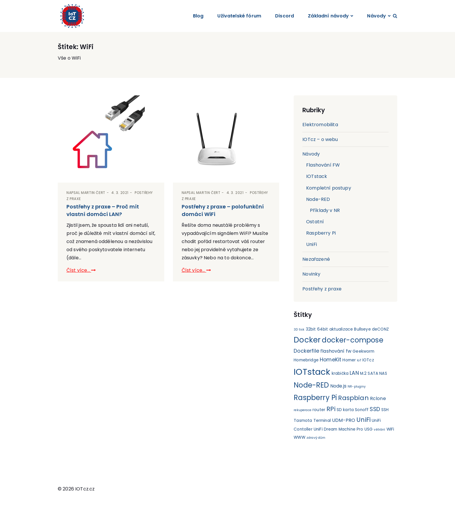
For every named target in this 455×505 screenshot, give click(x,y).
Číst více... (81, 270)
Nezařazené (316, 259)
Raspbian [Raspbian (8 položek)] (353, 397)
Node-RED (318, 199)
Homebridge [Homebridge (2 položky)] (306, 360)
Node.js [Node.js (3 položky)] (338, 386)
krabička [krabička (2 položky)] (340, 373)
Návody (376, 16)
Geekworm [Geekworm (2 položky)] (363, 351)
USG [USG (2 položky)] (368, 429)
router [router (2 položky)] (319, 410)
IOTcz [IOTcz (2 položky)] (368, 360)
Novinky (311, 274)
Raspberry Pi (321, 233)
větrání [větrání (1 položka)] (379, 430)
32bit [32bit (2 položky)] (311, 329)
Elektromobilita (320, 124)
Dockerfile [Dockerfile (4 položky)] (306, 350)
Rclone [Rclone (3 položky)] (378, 398)
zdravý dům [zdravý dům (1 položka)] (316, 438)
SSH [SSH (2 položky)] (385, 410)
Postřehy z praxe (322, 288)
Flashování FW (323, 165)
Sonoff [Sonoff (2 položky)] (362, 410)
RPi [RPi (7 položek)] (330, 409)
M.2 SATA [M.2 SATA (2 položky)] (369, 373)
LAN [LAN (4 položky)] (354, 373)
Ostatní (315, 221)
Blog (198, 16)
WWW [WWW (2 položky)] (299, 437)
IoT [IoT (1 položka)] (359, 360)
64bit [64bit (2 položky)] (322, 329)
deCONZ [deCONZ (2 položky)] (380, 329)
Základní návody (328, 16)
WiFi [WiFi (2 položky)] (390, 429)
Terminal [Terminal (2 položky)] (322, 420)
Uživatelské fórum (239, 16)
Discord (284, 16)
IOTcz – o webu (320, 139)
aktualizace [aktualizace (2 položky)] (341, 329)
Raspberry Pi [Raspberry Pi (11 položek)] (315, 397)
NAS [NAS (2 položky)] (383, 373)
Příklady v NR (325, 210)
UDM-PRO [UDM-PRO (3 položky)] (343, 420)
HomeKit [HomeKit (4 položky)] (330, 359)
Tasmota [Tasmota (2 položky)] (303, 420)
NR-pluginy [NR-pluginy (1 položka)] (357, 386)
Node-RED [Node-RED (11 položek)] (311, 385)
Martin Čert (93, 192)
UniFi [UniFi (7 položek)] (363, 419)
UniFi (311, 244)
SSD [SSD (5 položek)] (375, 409)
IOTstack (316, 176)
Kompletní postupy (328, 188)
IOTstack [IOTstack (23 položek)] (312, 372)
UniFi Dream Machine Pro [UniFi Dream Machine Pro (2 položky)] (338, 429)
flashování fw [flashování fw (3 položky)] (335, 351)
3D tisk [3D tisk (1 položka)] (299, 329)
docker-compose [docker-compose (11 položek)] (352, 340)
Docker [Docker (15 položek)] (307, 339)
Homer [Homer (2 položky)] (349, 360)
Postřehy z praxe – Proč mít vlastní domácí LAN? (102, 210)
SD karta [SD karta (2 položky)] (345, 410)
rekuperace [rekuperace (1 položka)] (302, 410)
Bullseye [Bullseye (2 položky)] (362, 329)
